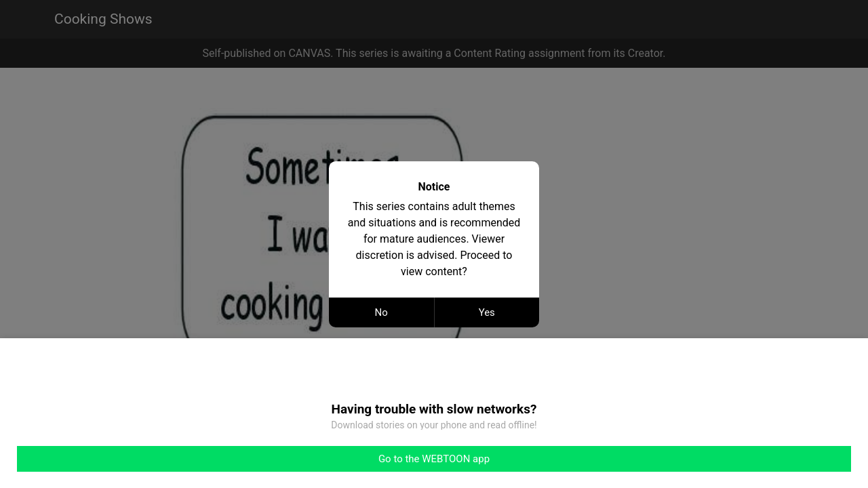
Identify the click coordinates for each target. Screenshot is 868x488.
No (381, 312)
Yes (487, 312)
